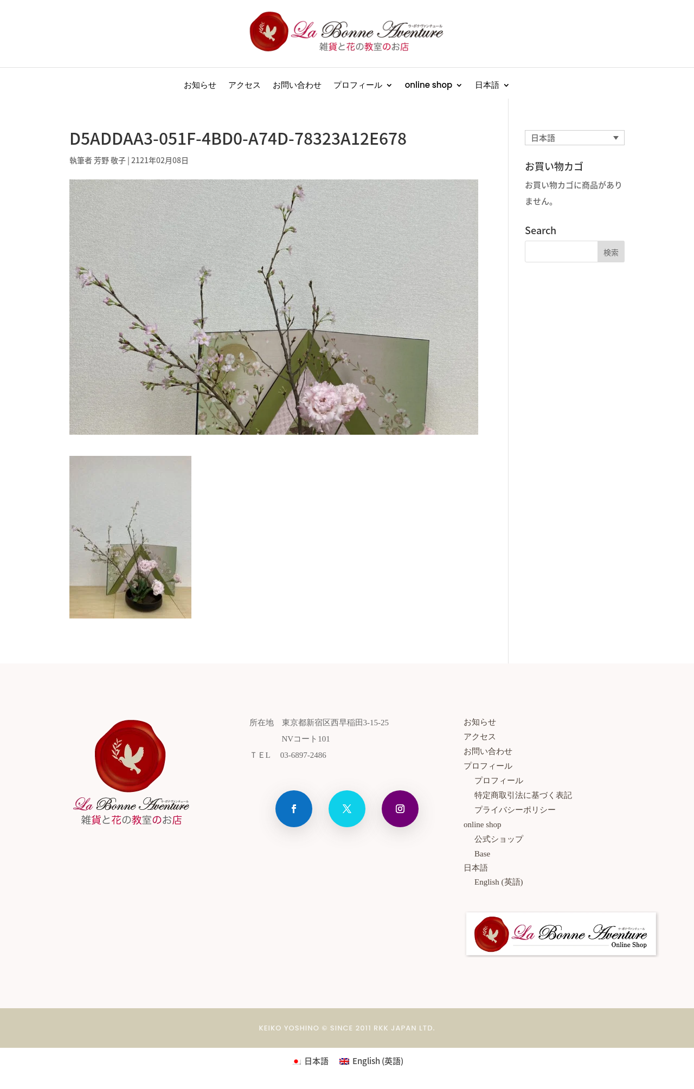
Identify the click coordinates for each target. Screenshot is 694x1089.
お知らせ (200, 86)
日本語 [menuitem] (543, 138)
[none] (575, 137)
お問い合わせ (297, 86)
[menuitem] (492, 87)
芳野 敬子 (110, 159)
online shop (429, 86)
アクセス (244, 86)
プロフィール (357, 86)
